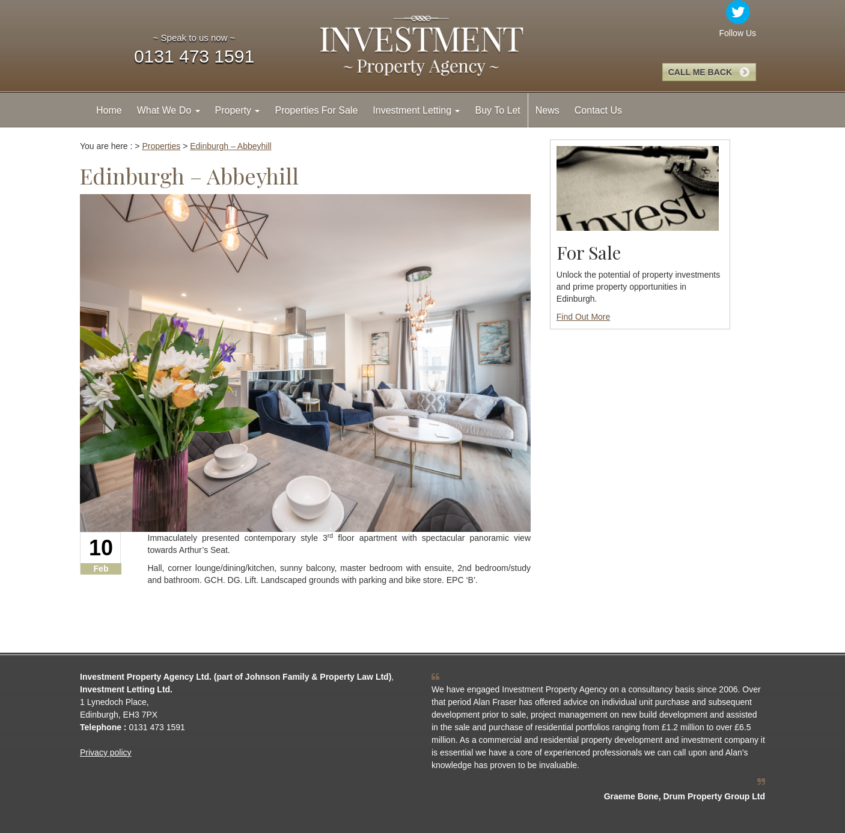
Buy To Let (497, 110)
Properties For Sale (316, 110)
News (547, 110)
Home (109, 110)
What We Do (168, 110)
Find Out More (583, 317)
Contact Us (598, 110)
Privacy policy (106, 752)
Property (237, 110)
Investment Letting (416, 110)
